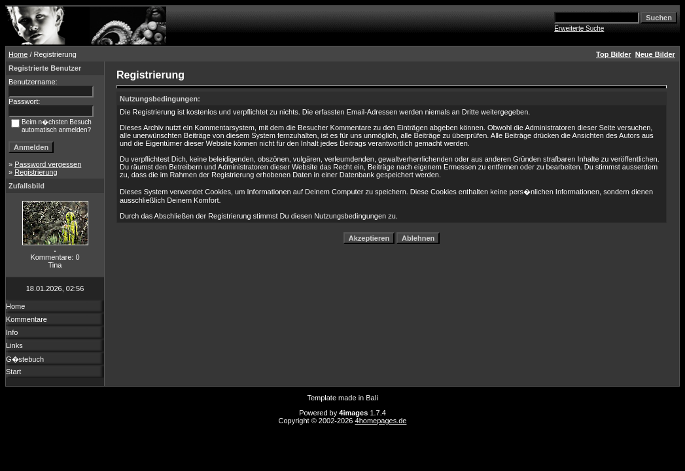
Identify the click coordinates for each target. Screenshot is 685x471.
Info (12, 332)
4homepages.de (381, 421)
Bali (372, 398)
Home (18, 54)
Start (13, 371)
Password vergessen (47, 164)
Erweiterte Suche (579, 28)
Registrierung (35, 172)
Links (14, 345)
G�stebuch (25, 359)
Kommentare (26, 319)
